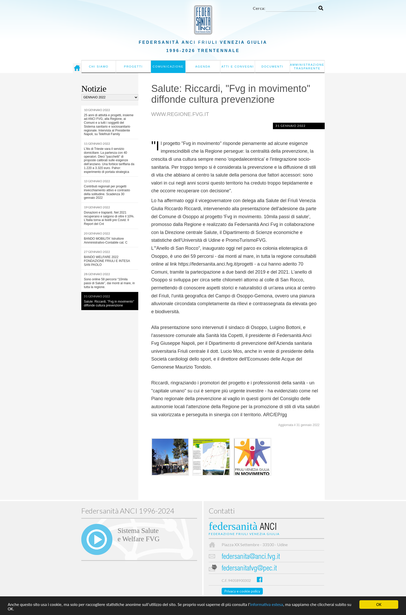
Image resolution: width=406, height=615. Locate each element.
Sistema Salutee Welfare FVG (139, 535)
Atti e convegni (237, 66)
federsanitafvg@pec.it (249, 569)
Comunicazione (168, 66)
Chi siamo (98, 66)
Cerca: (259, 8)
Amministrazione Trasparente (307, 66)
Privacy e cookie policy (242, 591)
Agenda (202, 66)
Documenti (273, 66)
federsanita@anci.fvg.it (251, 557)
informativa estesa (266, 604)
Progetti (133, 66)
